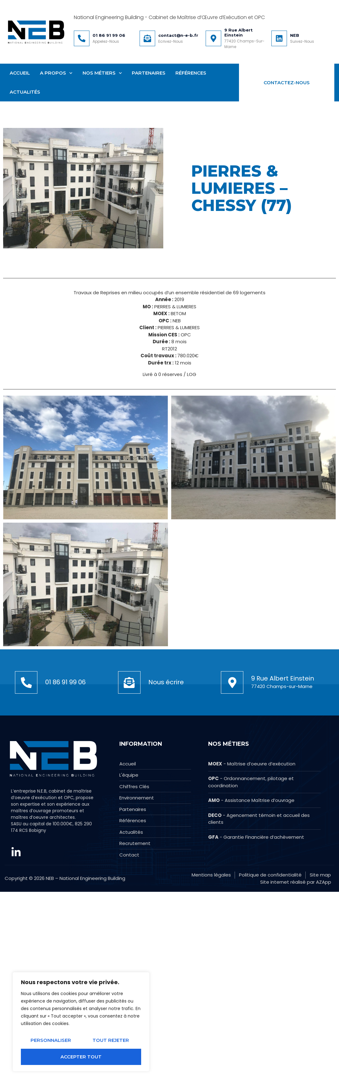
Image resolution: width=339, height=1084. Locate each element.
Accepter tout (81, 1057)
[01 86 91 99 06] (81, 38)
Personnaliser (51, 1040)
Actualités (25, 92)
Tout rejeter (111, 1040)
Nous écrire (166, 822)
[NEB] (279, 38)
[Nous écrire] (129, 822)
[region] (81, 1022)
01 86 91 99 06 (109, 35)
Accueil (20, 73)
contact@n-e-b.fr (178, 35)
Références (190, 73)
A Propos (56, 73)
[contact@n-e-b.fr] (147, 38)
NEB (294, 35)
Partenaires (148, 73)
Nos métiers (102, 73)
